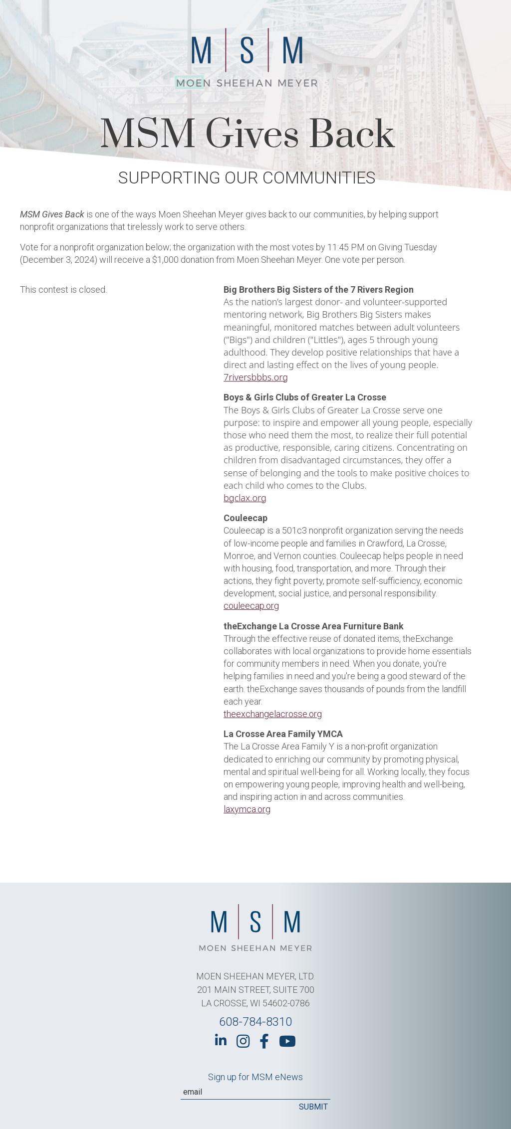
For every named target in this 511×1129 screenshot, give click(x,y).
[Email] (255, 1092)
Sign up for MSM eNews (255, 1077)
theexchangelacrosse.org (273, 714)
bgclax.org (245, 498)
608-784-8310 (255, 1022)
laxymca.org (247, 809)
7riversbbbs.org (256, 377)
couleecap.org (251, 605)
